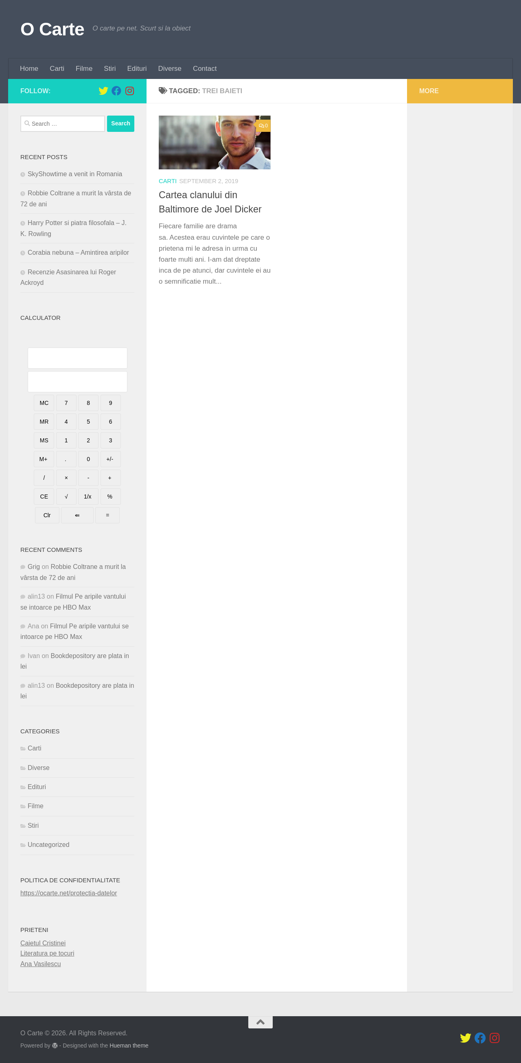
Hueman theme (129, 1045)
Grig (34, 566)
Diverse (170, 68)
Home (29, 68)
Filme (84, 68)
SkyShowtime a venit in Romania (75, 174)
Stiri (110, 68)
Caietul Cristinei (43, 943)
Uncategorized (48, 844)
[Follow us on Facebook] (116, 91)
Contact (205, 68)
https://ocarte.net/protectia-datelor (68, 893)
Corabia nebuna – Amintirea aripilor (78, 252)
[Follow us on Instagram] (129, 91)
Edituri (137, 68)
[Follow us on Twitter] (103, 91)
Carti (57, 68)
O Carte (52, 29)
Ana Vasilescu (40, 963)
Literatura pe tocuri (47, 953)
